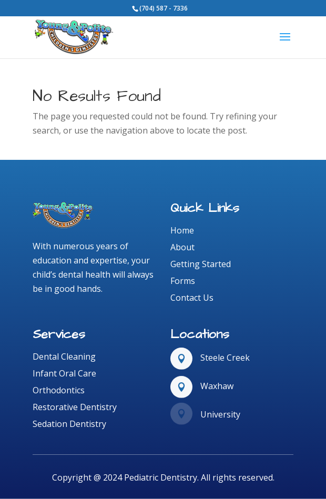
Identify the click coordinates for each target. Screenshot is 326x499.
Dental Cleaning (64, 356)
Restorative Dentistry (75, 407)
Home (182, 230)
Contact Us (191, 297)
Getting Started (200, 264)
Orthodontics (59, 390)
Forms (182, 281)
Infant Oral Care (64, 373)
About (182, 247)
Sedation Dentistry (69, 424)
